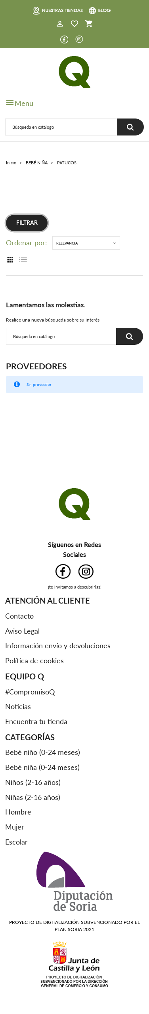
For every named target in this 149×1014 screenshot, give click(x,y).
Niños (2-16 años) (33, 782)
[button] (59, 24)
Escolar (16, 841)
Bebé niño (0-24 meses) (42, 752)
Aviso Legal (22, 630)
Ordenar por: (26, 243)
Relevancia (67, 243)
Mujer (14, 826)
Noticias (18, 706)
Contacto (19, 615)
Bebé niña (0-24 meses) (42, 767)
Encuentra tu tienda (36, 721)
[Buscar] (61, 127)
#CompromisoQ (30, 691)
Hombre (18, 811)
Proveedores (36, 366)
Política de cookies (34, 660)
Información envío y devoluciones (58, 645)
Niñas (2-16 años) (32, 797)
